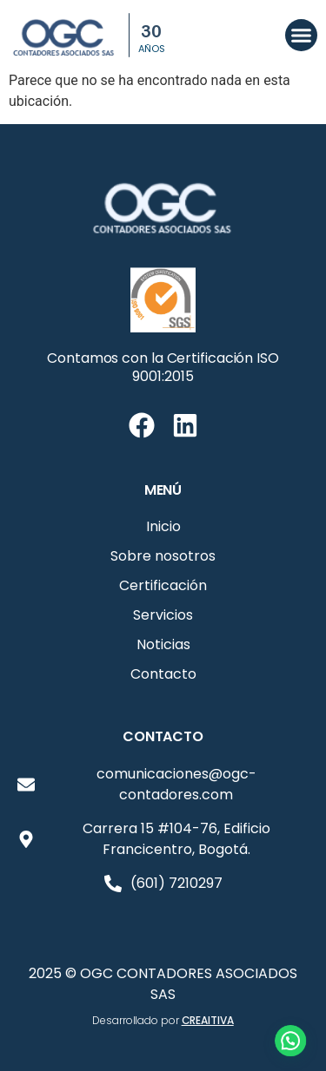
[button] (301, 35)
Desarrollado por (162, 1020)
